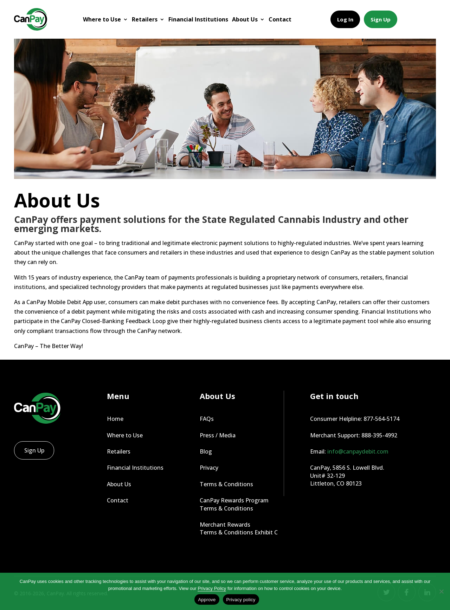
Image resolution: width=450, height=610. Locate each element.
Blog (206, 451)
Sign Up (381, 19)
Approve (207, 599)
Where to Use (102, 19)
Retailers (145, 19)
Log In (345, 19)
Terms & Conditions (226, 484)
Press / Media (218, 435)
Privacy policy (241, 599)
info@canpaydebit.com (357, 451)
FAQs (207, 419)
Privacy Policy (212, 588)
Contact (280, 19)
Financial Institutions (198, 19)
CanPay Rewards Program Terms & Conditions (234, 504)
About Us (245, 19)
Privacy (209, 467)
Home (115, 419)
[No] (441, 591)
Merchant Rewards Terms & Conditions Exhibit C (239, 528)
